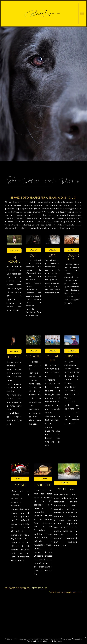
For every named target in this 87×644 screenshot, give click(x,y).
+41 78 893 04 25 (39, 588)
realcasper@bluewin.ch (69, 592)
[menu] (82, 13)
